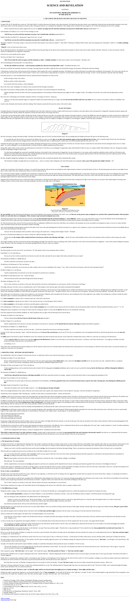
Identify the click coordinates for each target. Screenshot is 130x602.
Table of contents (5, 598)
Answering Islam (5, 600)
